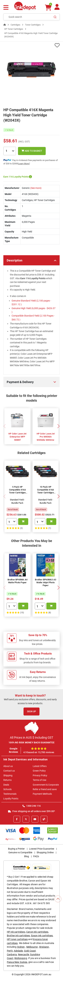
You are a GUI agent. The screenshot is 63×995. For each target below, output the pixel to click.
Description (14, 260)
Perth (10, 950)
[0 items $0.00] (48, 7)
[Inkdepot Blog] (44, 819)
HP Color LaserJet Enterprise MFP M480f (17, 436)
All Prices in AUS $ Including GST (31, 737)
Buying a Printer (16, 848)
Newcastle (23, 954)
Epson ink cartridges (42, 935)
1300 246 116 (32, 805)
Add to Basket (32, 150)
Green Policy (39, 770)
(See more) (35, 188)
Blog (26, 856)
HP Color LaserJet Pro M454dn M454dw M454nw (46, 436)
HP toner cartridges (17, 939)
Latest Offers (40, 766)
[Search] (55, 17)
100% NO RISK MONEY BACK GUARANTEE (31, 742)
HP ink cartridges (16, 931)
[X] (26, 819)
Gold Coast (30, 950)
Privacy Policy (40, 775)
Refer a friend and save (45, 789)
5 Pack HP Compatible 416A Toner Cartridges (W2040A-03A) (17, 491)
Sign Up (31, 711)
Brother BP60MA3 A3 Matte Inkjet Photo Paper (45, 582)
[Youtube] (35, 819)
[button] (58, 426)
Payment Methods (42, 793)
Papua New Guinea (17, 962)
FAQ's (36, 856)
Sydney (21, 947)
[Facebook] (17, 819)
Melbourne (32, 947)
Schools (7, 789)
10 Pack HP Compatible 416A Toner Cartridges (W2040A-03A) (45, 491)
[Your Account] (57, 8)
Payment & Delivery (20, 382)
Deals (6, 784)
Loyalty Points (10, 798)
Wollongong (20, 958)
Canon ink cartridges (37, 931)
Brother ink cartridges (18, 935)
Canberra (12, 954)
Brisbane (44, 947)
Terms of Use (39, 780)
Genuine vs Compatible (20, 852)
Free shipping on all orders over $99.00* (31, 811)
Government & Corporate (46, 784)
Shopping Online (45, 852)
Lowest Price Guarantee (41, 848)
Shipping (7, 775)
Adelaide (18, 950)
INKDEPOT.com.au (41, 974)
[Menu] (6, 7)
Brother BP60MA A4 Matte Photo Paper (17, 581)
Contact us (9, 770)
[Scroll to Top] (58, 899)
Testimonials (9, 793)
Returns (7, 780)
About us (8, 766)
